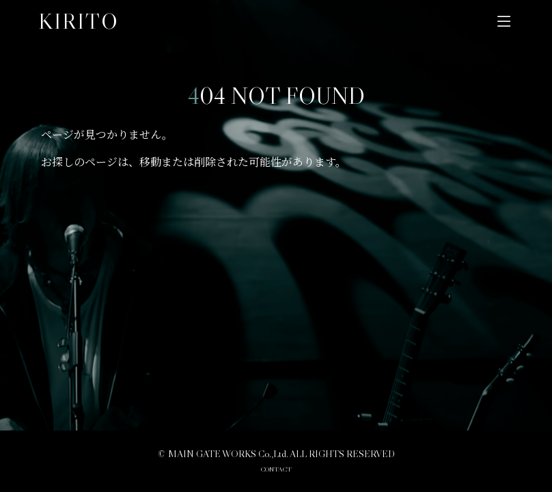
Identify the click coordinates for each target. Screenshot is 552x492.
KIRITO (78, 21)
